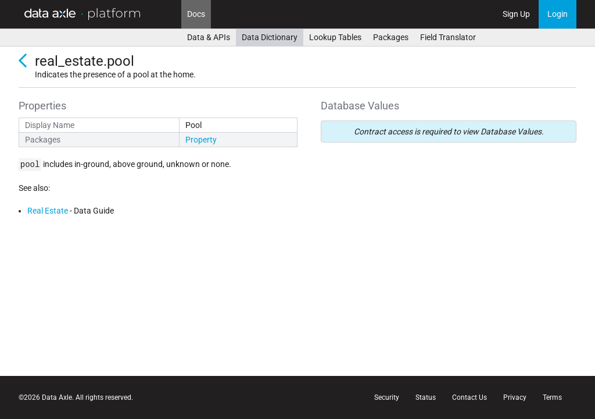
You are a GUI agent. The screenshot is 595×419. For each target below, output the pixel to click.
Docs (196, 14)
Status (425, 397)
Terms (552, 397)
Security (386, 397)
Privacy (514, 397)
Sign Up (516, 14)
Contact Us (469, 397)
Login (557, 14)
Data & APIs (208, 37)
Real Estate (47, 210)
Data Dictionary (270, 37)
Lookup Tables (335, 37)
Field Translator (448, 37)
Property (201, 139)
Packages (390, 37)
